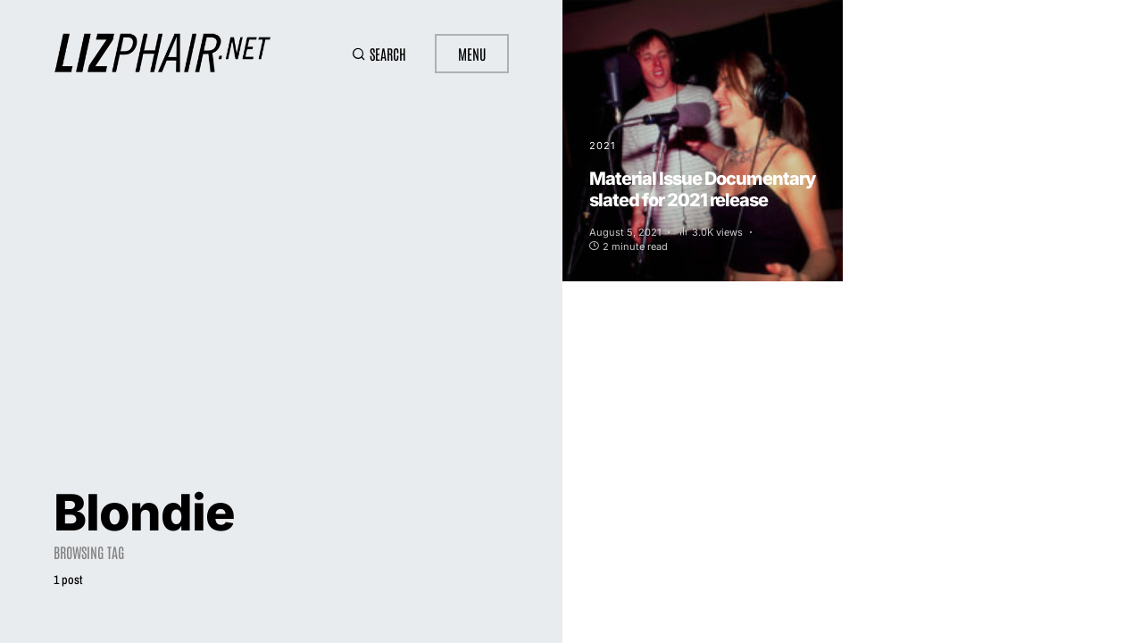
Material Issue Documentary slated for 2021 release (702, 189)
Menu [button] (472, 54)
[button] (379, 53)
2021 (602, 145)
